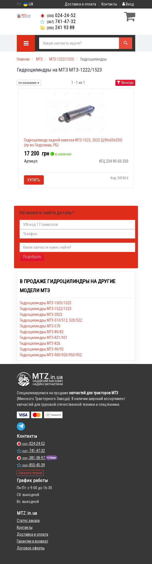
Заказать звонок (30, 473)
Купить (34, 180)
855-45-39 (31, 465)
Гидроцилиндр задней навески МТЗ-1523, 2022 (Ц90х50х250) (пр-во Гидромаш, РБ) (73, 142)
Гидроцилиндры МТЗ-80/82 (42, 332)
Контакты (109, 4)
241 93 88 (57, 27)
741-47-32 (58, 21)
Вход (128, 4)
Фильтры (125, 83)
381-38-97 (31, 458)
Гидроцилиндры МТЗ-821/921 (43, 337)
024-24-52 (58, 15)
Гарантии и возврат (32, 541)
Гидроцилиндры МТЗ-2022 (41, 314)
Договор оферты (31, 548)
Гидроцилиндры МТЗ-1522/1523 (45, 308)
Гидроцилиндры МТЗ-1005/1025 (45, 303)
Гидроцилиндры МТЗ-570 (40, 326)
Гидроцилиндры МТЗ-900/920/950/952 (51, 355)
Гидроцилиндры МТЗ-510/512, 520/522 (51, 320)
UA (28, 4)
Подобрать (32, 256)
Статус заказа (28, 520)
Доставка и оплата (80, 4)
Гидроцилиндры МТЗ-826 (40, 343)
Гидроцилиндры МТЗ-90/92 (42, 349)
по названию (28, 83)
